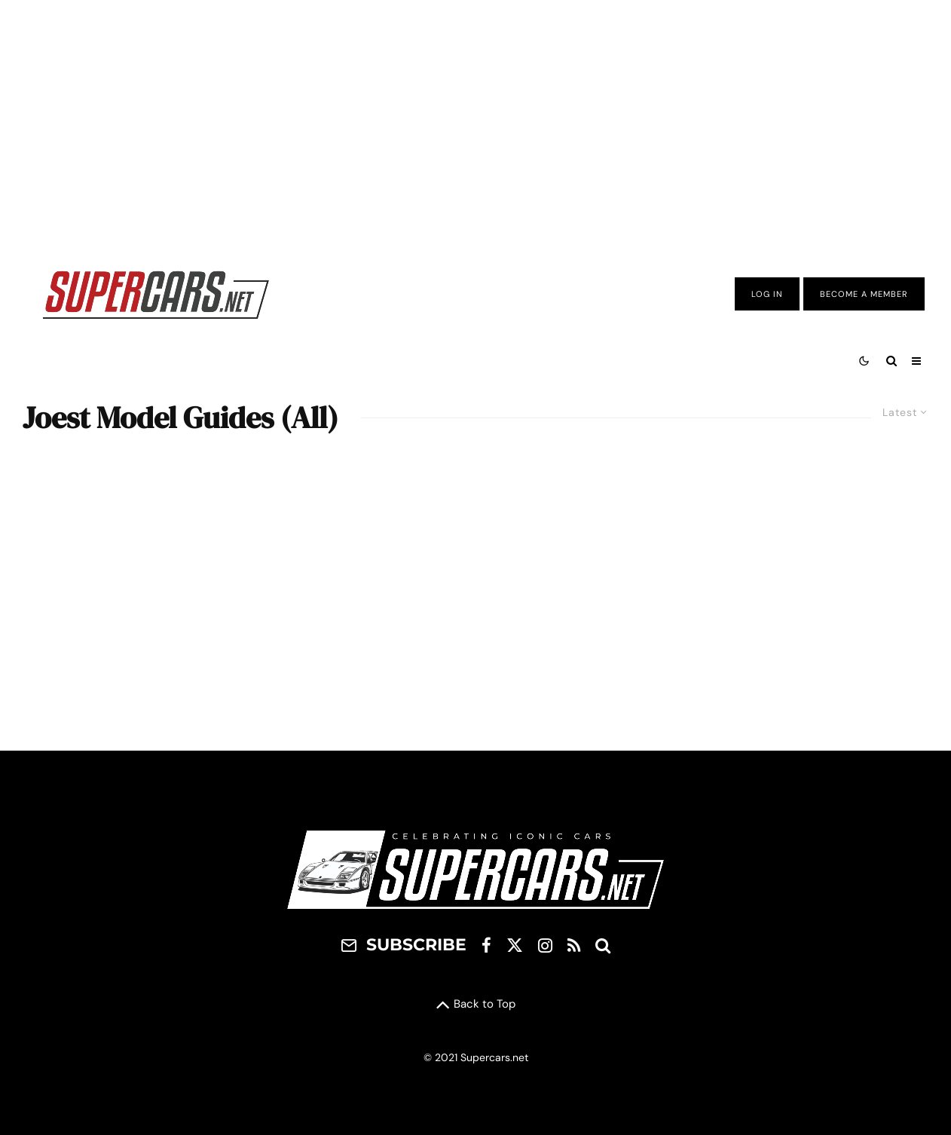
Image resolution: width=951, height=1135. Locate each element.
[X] (515, 945)
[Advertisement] (475, 122)
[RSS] (574, 945)
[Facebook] (486, 945)
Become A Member (864, 294)
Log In (767, 294)
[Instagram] (545, 945)
